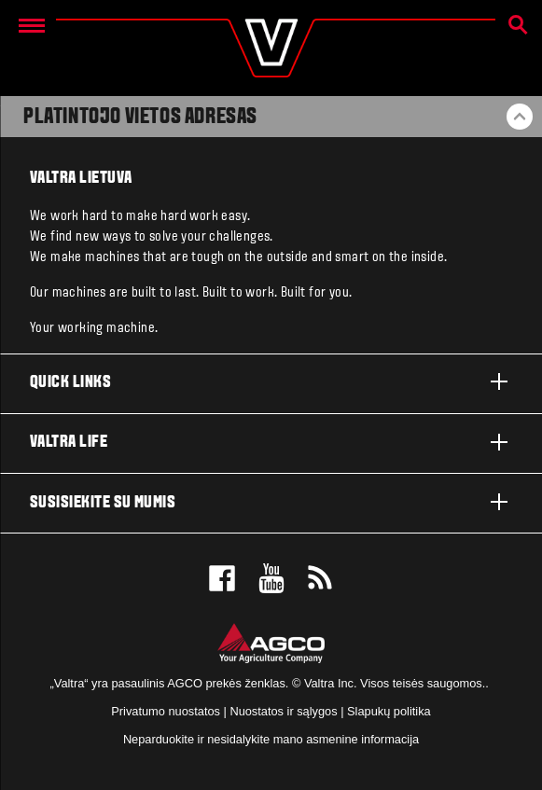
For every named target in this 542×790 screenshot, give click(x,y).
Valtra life (271, 442)
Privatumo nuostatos (165, 711)
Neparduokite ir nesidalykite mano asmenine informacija (271, 739)
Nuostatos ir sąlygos (283, 711)
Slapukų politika (389, 711)
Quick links (271, 381)
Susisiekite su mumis (271, 502)
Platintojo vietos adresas (140, 117)
